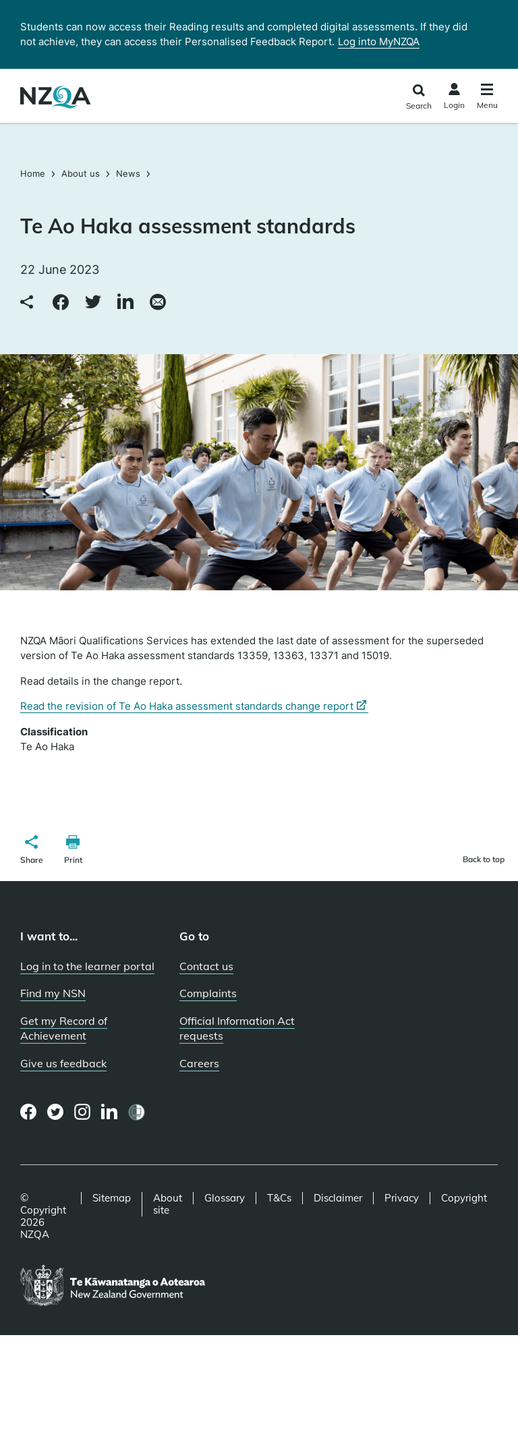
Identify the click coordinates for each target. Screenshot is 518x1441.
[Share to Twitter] (93, 303)
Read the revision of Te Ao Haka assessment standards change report (194, 706)
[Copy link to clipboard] (28, 303)
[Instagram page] (82, 1112)
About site (167, 1204)
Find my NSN (53, 993)
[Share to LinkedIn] (125, 303)
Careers (199, 1063)
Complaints (208, 993)
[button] (31, 851)
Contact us (206, 966)
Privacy (401, 1198)
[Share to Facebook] (61, 303)
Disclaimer (338, 1198)
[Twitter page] (55, 1112)
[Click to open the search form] (418, 97)
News (128, 173)
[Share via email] (158, 303)
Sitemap (111, 1198)
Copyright (464, 1198)
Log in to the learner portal (87, 966)
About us (80, 173)
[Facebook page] (28, 1112)
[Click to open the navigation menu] (487, 98)
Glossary (224, 1198)
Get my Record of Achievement (63, 1028)
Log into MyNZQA (379, 41)
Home (34, 173)
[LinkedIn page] (109, 1112)
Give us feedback (63, 1063)
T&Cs (279, 1198)
